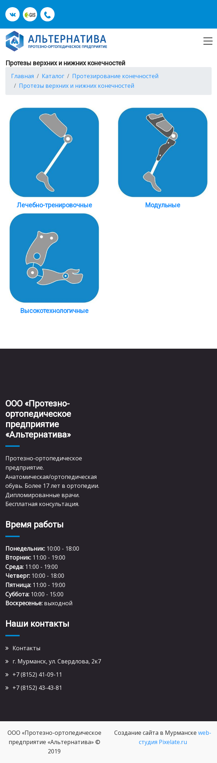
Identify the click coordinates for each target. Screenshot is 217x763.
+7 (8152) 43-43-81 (37, 688)
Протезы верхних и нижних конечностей (76, 86)
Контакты (26, 648)
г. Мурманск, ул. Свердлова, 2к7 (56, 661)
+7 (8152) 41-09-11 (37, 674)
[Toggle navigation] (208, 41)
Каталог (53, 76)
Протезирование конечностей (115, 76)
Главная (22, 76)
